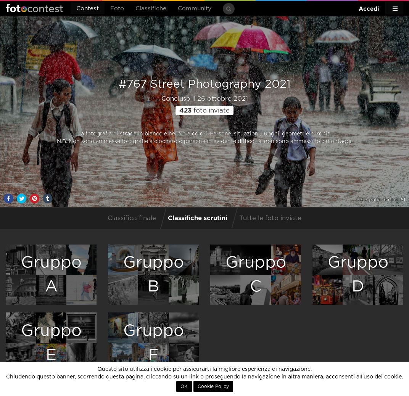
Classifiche (150, 8)
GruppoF (153, 343)
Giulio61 (396, 200)
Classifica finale (132, 218)
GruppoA (51, 274)
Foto (117, 8)
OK (184, 386)
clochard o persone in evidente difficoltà (207, 141)
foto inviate (204, 111)
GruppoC (255, 274)
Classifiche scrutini (197, 217)
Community (194, 8)
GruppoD (358, 274)
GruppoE (51, 343)
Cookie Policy (213, 386)
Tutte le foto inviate (270, 218)
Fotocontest (34, 8)
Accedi (369, 8)
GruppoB (153, 274)
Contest (87, 8)
